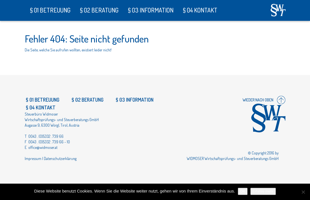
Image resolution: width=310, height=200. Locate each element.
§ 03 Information (150, 10)
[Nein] (303, 192)
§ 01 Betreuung (49, 10)
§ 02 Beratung (99, 10)
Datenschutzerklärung (60, 158)
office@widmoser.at (42, 147)
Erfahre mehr (263, 191)
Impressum (33, 158)
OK (242, 191)
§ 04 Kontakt (199, 10)
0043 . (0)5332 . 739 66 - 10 (49, 141)
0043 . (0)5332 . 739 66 (46, 136)
